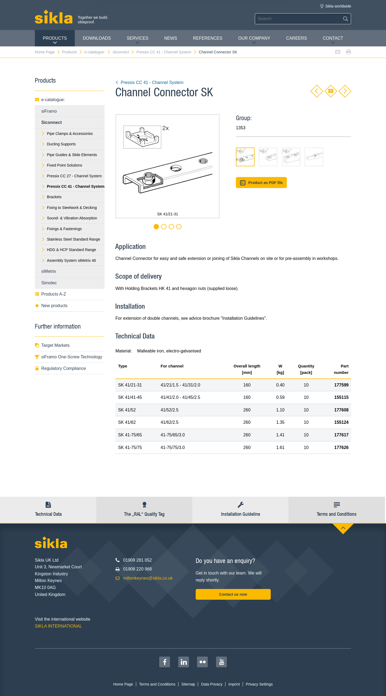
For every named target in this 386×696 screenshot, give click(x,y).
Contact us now (233, 594)
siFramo (49, 111)
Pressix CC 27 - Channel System (71, 176)
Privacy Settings (259, 684)
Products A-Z (50, 294)
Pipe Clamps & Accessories (67, 133)
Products (55, 40)
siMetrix (48, 271)
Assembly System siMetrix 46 (68, 260)
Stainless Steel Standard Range (70, 239)
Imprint (234, 684)
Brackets (51, 197)
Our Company (254, 40)
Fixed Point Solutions (61, 165)
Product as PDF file (261, 183)
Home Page (47, 52)
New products (51, 305)
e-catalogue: (97, 52)
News (170, 38)
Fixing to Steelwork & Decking (69, 207)
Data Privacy (211, 684)
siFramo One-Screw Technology (68, 357)
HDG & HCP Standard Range (68, 250)
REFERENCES (207, 38)
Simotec (49, 283)
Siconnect (124, 52)
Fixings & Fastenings (61, 229)
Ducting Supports (58, 144)
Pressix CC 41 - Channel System (166, 52)
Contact (333, 40)
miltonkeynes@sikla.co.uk (148, 578)
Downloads (97, 38)
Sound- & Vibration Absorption (69, 218)
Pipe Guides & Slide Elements (69, 155)
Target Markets (52, 345)
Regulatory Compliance (60, 368)
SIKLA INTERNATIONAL (58, 626)
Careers (296, 38)
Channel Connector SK (218, 52)
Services (138, 40)
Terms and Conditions (157, 684)
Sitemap (188, 684)
